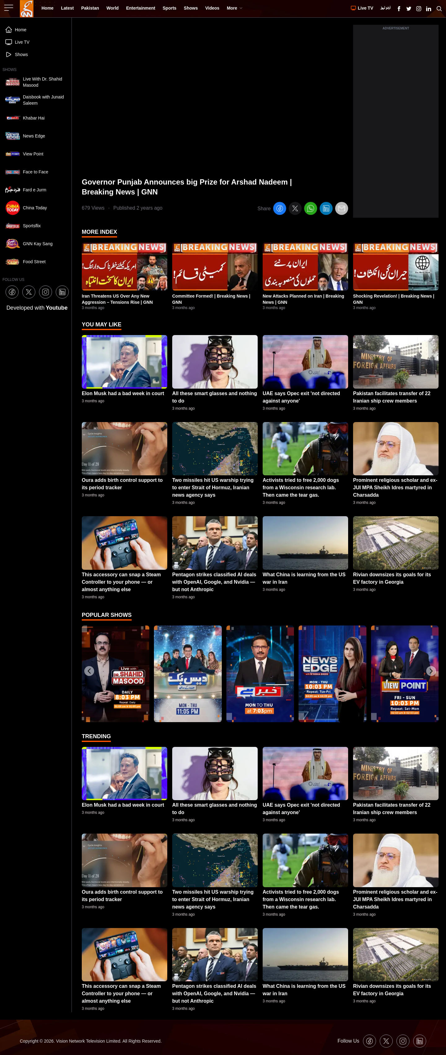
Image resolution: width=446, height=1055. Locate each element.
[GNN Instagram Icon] (418, 8)
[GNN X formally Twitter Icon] (408, 8)
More (235, 8)
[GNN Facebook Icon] (398, 8)
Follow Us (348, 1041)
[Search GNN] (439, 8)
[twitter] (295, 209)
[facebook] (279, 209)
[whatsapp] (310, 209)
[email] (341, 209)
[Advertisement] (396, 125)
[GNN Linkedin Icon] (428, 8)
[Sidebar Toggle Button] (9, 8)
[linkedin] (326, 209)
